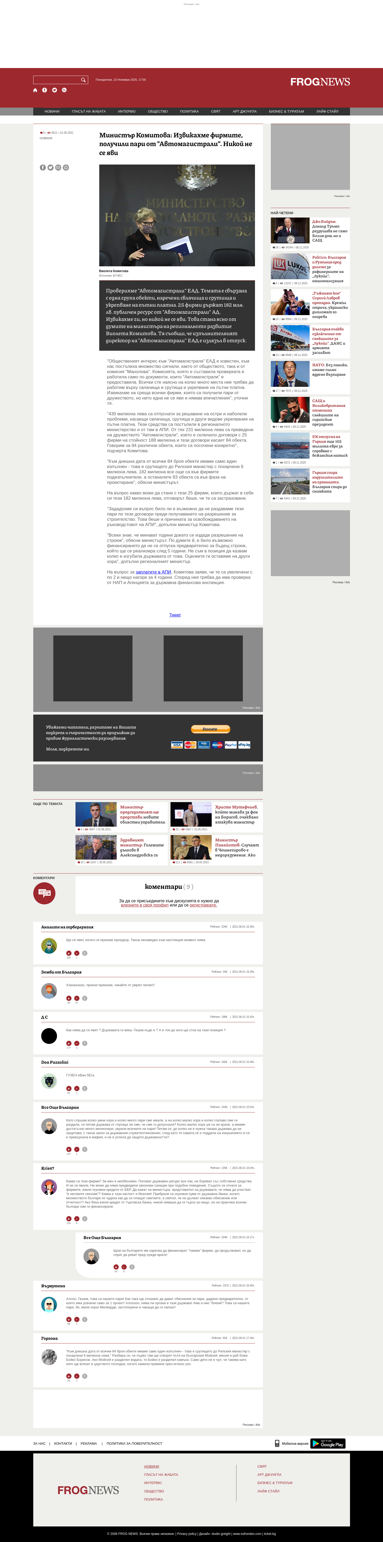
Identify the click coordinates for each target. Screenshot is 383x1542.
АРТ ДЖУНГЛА (245, 111)
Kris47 (47, 1168)
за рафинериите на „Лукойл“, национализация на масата (329, 271)
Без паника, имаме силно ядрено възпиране (330, 370)
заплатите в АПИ (153, 572)
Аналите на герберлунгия (67, 927)
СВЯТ (215, 111)
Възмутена (53, 1286)
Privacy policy (186, 1534)
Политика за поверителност (134, 1443)
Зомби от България (61, 972)
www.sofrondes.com (247, 1534)
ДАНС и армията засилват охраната (328, 342)
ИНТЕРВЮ (127, 111)
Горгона (49, 1338)
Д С (44, 1017)
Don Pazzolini (54, 1062)
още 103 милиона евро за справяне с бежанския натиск (330, 446)
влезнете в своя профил (144, 905)
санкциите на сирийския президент (328, 412)
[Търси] (84, 80)
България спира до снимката (329, 482)
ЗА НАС (39, 1443)
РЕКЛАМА (89, 1443)
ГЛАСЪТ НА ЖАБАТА (89, 111)
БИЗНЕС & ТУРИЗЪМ (286, 111)
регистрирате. (203, 905)
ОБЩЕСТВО (158, 111)
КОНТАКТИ (63, 1443)
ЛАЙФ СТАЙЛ (327, 111)
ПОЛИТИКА (189, 111)
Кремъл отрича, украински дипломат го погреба (330, 305)
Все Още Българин (60, 1107)
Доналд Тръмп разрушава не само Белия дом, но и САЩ (329, 231)
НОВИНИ (52, 111)
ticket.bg (270, 1534)
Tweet (175, 615)
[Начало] (35, 90)
